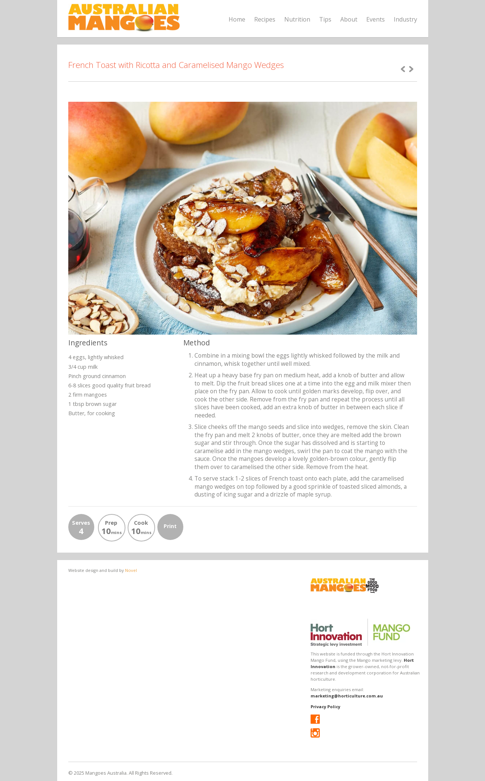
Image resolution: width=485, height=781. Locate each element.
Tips (325, 19)
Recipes (264, 19)
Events (375, 19)
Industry (405, 19)
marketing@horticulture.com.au (347, 696)
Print (170, 526)
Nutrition (297, 19)
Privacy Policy (325, 706)
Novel (131, 570)
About (348, 19)
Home (237, 19)
